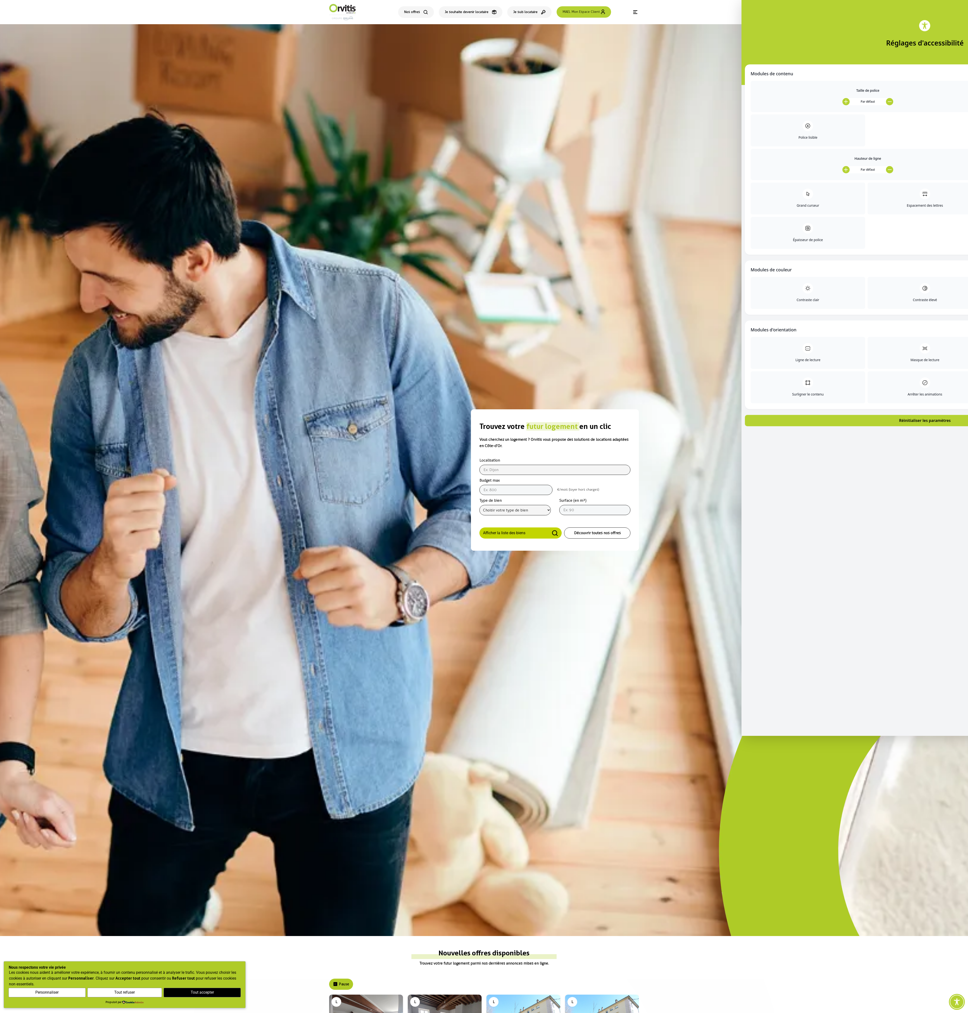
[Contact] (961, 50)
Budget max (489, 480)
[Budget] (515, 490)
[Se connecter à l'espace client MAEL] (584, 12)
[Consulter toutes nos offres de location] (416, 12)
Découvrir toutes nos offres (593, 533)
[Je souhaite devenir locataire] (470, 12)
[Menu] (635, 12)
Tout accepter (202, 992)
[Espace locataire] (529, 12)
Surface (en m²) (572, 501)
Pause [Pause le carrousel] (341, 984)
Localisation (489, 460)
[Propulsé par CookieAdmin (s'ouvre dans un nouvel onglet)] (125, 1002)
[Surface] (594, 510)
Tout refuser (124, 992)
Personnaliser (47, 992)
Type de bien (490, 501)
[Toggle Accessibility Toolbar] (956, 1001)
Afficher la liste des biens (516, 533)
